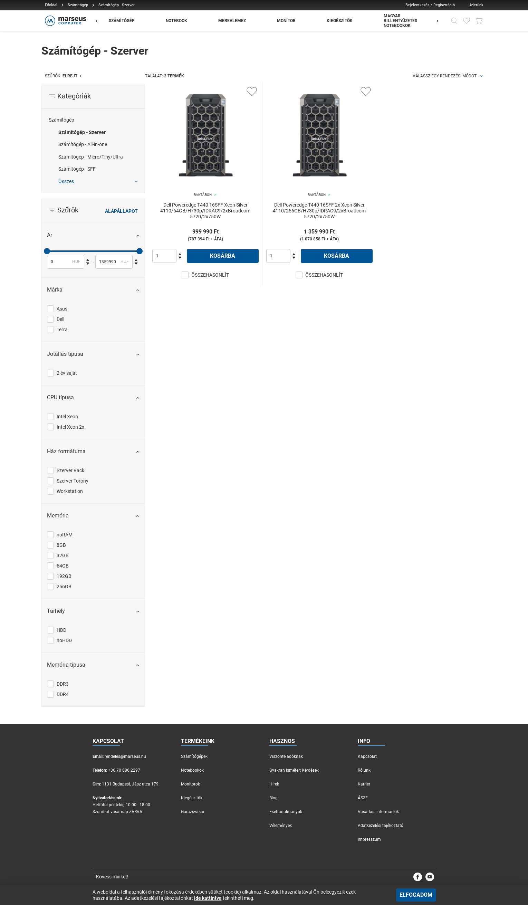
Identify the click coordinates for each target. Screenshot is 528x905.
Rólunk (364, 770)
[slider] (47, 251)
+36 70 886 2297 (124, 770)
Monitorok (190, 784)
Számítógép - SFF (77, 169)
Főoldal (51, 5)
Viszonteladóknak (286, 756)
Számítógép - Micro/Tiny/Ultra (90, 157)
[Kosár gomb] (479, 20)
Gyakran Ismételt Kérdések (294, 770)
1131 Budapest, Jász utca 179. (131, 784)
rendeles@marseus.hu (125, 756)
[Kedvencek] (466, 20)
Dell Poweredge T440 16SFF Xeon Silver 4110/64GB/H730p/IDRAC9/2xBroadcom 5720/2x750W (205, 210)
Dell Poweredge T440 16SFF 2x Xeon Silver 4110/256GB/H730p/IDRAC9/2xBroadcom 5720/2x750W (319, 210)
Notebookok (192, 770)
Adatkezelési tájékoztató (380, 825)
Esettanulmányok (285, 811)
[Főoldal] (64, 20)
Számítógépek (194, 756)
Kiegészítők (191, 798)
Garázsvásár (192, 811)
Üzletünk (476, 5)
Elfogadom (416, 895)
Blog (273, 798)
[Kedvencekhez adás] (252, 91)
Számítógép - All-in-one (82, 144)
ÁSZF (363, 798)
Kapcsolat (367, 756)
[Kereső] (454, 20)
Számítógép (78, 5)
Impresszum (369, 839)
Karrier (364, 784)
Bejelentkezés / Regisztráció (430, 5)
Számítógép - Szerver (82, 132)
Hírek (274, 784)
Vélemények (280, 825)
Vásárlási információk (378, 811)
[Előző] (100, 20)
